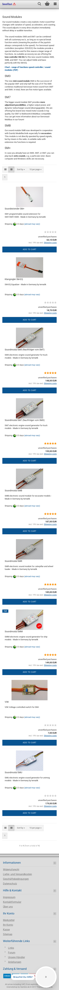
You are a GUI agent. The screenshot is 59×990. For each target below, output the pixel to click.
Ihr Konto (8, 924)
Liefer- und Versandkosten (17, 874)
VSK (7, 702)
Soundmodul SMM (14, 631)
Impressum (9, 897)
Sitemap (7, 934)
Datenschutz (10, 883)
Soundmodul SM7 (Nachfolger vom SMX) (25, 420)
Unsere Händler (16, 957)
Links (11, 947)
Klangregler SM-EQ (14, 279)
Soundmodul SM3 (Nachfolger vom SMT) (25, 349)
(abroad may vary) (32, 224)
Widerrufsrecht (11, 869)
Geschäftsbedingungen (16, 878)
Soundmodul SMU (13, 772)
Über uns (8, 906)
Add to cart (29, 249)
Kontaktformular (12, 901)
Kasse (6, 929)
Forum (11, 952)
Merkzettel (8, 920)
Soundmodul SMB (13, 490)
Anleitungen (14, 962)
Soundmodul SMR (13, 561)
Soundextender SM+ (14, 208)
